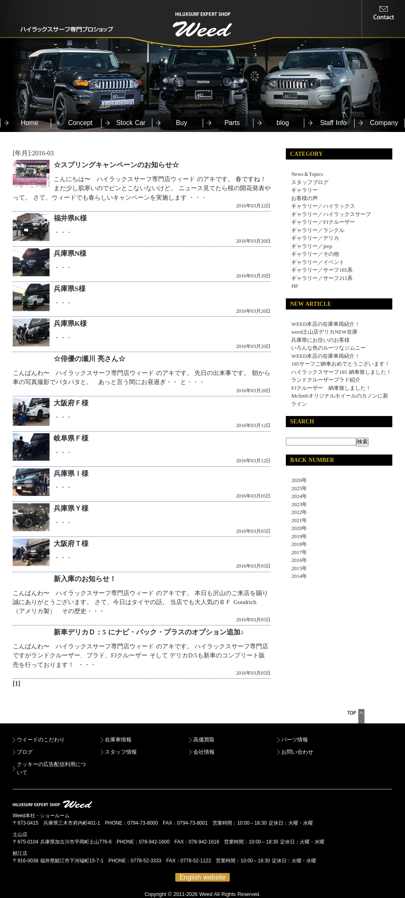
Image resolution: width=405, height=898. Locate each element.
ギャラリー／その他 (315, 254)
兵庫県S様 (70, 289)
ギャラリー (304, 190)
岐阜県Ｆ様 (71, 438)
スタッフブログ (309, 182)
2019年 (296, 536)
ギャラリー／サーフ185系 (322, 270)
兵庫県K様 (70, 323)
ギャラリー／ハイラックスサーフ (331, 214)
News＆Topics (307, 174)
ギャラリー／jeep (311, 246)
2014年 (296, 576)
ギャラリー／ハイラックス (323, 206)
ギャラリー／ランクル (317, 230)
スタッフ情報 (121, 752)
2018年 (296, 544)
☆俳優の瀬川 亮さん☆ (89, 359)
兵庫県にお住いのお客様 (320, 340)
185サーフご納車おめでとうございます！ (340, 364)
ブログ (25, 752)
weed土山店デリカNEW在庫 (324, 332)
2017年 (296, 552)
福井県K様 (70, 218)
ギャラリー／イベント (317, 262)
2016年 (296, 560)
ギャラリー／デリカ (315, 238)
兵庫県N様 (70, 253)
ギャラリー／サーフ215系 (322, 278)
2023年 (296, 504)
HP (294, 286)
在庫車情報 (118, 740)
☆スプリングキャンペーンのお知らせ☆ (116, 165)
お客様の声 (304, 198)
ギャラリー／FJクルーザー (323, 222)
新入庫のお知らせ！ (85, 579)
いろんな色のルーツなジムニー (328, 348)
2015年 (296, 568)
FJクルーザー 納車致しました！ (331, 388)
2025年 (296, 488)
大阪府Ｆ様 (71, 403)
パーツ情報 (294, 740)
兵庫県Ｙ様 (71, 508)
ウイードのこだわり (41, 740)
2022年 (296, 512)
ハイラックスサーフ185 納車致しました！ (341, 372)
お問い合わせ (297, 752)
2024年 (296, 496)
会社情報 (204, 752)
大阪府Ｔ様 (71, 544)
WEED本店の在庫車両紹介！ (325, 324)
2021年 (296, 520)
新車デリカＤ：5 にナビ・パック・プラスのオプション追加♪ (149, 632)
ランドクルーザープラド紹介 (325, 380)
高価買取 (204, 740)
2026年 (296, 480)
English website (202, 877)
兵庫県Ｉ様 (71, 473)
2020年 (296, 528)
